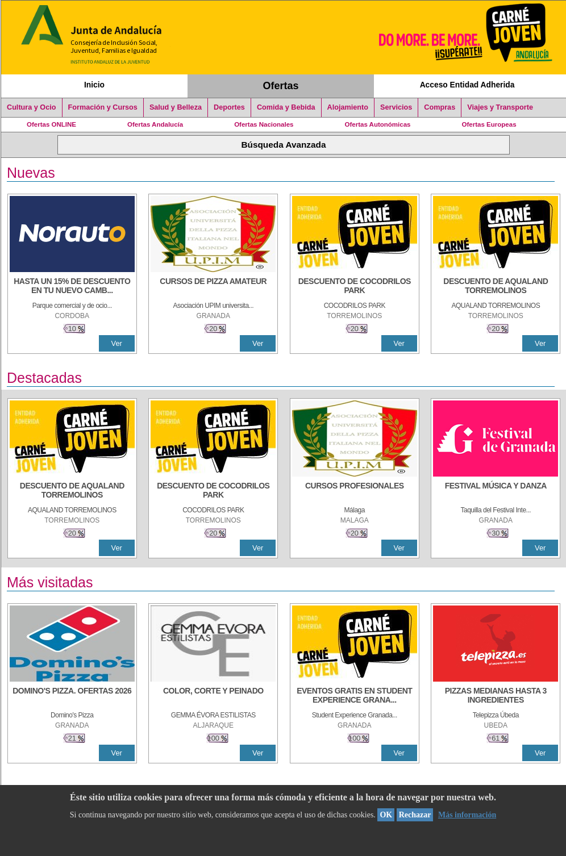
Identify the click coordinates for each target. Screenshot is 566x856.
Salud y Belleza (175, 107)
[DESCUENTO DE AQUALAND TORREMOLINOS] (495, 286)
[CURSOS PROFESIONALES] (354, 491)
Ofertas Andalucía (155, 124)
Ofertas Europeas (489, 124)
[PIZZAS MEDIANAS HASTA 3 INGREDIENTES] (495, 696)
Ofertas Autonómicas (377, 124)
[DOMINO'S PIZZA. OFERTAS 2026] (72, 696)
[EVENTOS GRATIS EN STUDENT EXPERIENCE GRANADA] (354, 696)
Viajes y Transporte (500, 107)
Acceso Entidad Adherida (467, 84)
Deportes (229, 107)
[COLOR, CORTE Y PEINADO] (213, 696)
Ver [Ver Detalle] (116, 343)
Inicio (94, 84)
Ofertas (281, 85)
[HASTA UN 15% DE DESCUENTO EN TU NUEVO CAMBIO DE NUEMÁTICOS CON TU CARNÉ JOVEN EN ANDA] (72, 286)
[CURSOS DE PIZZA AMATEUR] (213, 286)
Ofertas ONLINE (51, 124)
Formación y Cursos (103, 107)
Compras (439, 107)
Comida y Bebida (286, 107)
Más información (467, 815)
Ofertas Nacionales (263, 124)
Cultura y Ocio (31, 107)
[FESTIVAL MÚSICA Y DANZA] (495, 491)
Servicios (396, 107)
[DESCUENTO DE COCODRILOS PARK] (354, 286)
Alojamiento (347, 107)
